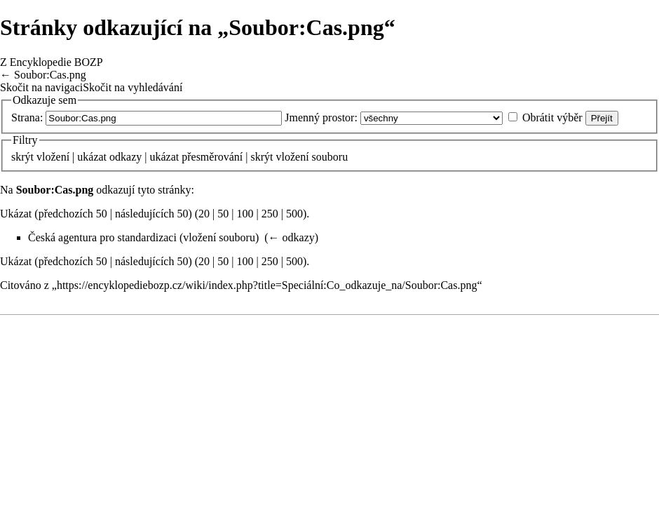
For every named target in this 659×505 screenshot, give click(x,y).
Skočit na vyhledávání (132, 87)
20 (204, 214)
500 (294, 214)
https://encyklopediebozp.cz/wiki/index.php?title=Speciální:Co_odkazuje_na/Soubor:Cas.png (267, 285)
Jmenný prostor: (321, 117)
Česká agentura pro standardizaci (102, 237)
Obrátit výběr (552, 117)
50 (223, 214)
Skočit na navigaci (41, 87)
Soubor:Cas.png (50, 75)
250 (269, 214)
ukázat (92, 157)
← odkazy (292, 237)
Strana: (27, 117)
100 (245, 214)
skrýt (22, 157)
